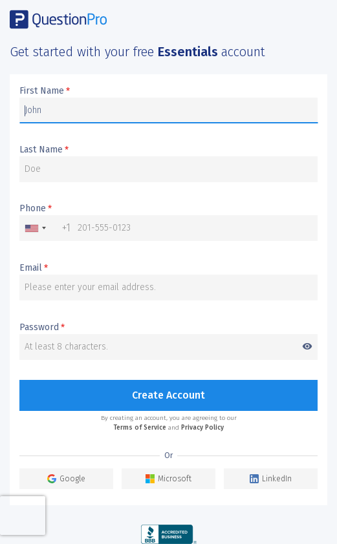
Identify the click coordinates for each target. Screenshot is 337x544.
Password (168, 328)
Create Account (168, 395)
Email (33, 268)
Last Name (44, 150)
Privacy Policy (202, 428)
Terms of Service (139, 428)
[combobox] (45, 228)
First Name (44, 91)
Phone (35, 208)
